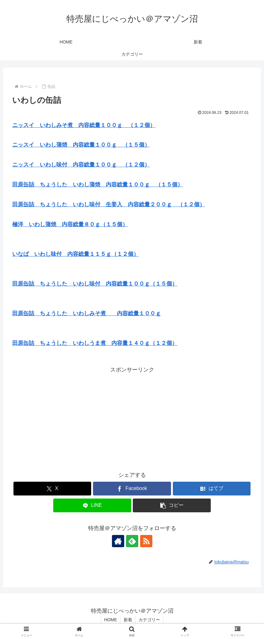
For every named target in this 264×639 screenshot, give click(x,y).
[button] (171, 505)
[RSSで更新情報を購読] (146, 541)
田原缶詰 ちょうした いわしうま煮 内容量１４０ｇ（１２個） (94, 343)
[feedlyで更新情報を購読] (132, 541)
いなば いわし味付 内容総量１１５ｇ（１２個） (75, 254)
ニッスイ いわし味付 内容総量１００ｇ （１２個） (81, 165)
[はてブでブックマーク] (212, 488)
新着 (128, 619)
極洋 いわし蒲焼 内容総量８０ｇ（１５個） (70, 224)
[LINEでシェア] (92, 505)
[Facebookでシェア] (132, 488)
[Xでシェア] (52, 488)
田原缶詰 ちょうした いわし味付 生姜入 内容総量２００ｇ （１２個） (108, 204)
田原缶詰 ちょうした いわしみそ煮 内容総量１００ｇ (86, 313)
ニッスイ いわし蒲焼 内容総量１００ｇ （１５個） (81, 145)
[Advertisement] (132, 417)
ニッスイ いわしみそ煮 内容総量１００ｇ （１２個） (83, 125)
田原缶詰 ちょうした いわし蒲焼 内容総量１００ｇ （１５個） (97, 184)
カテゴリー (149, 619)
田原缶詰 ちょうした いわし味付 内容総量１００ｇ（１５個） (94, 284)
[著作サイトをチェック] (118, 541)
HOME (110, 619)
